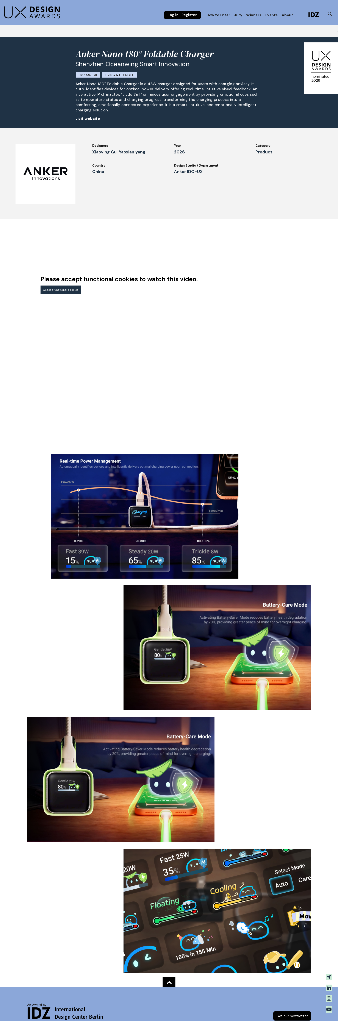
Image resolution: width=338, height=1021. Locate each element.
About (287, 15)
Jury (238, 15)
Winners (253, 15)
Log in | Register (182, 15)
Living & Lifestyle (119, 75)
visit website (87, 118)
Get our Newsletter (292, 1016)
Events (271, 15)
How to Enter (218, 15)
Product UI (88, 75)
